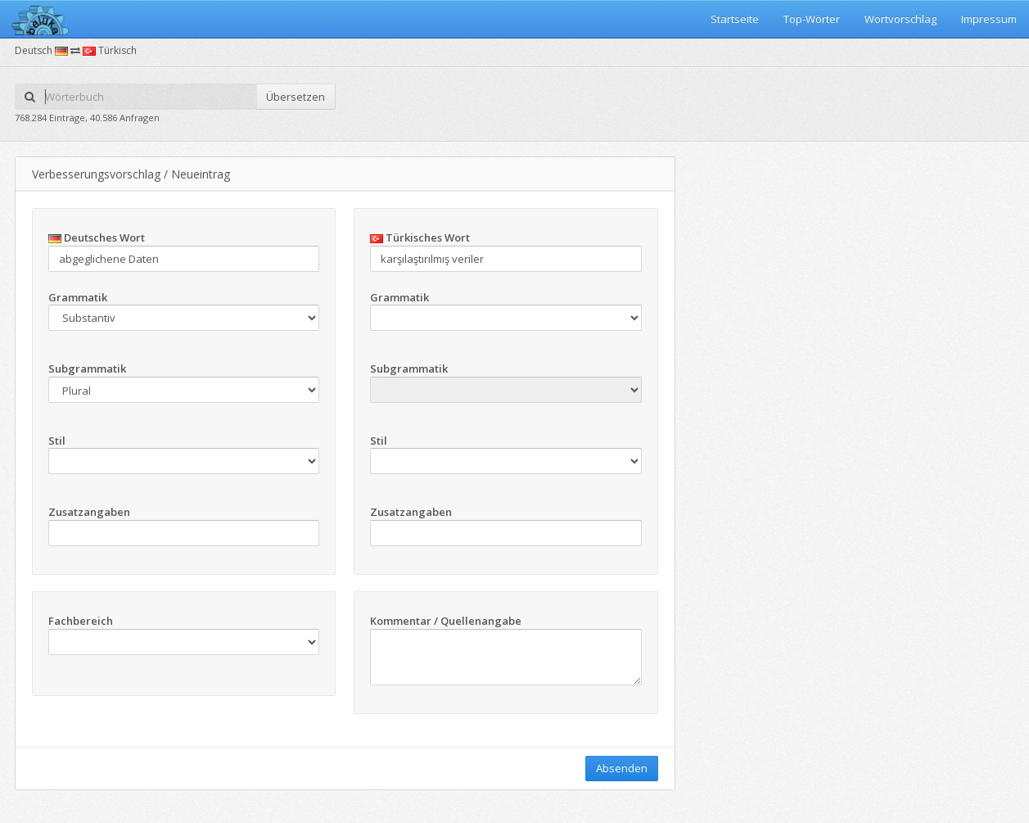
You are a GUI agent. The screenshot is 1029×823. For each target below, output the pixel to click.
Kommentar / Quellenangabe (445, 620)
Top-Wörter (811, 18)
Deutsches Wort (96, 237)
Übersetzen (295, 96)
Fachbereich (80, 620)
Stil (56, 440)
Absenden (622, 768)
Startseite (735, 18)
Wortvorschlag (900, 18)
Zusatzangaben (89, 511)
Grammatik (77, 297)
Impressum (989, 18)
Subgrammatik (87, 368)
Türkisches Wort (420, 237)
